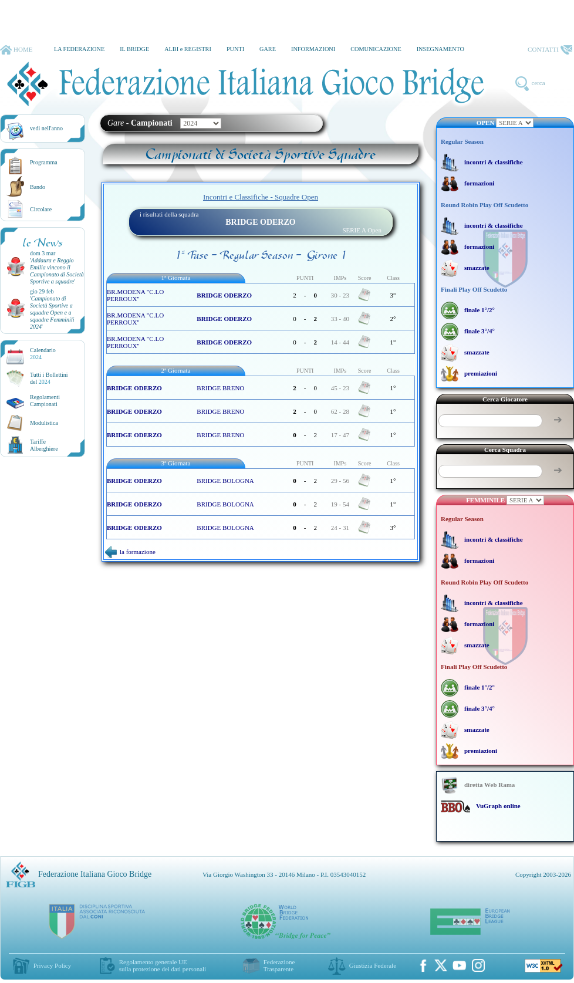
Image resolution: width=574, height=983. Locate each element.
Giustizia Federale (372, 965)
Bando (37, 187)
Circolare (41, 209)
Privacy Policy (52, 965)
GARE (267, 49)
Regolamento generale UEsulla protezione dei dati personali (162, 965)
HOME (16, 50)
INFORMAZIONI (313, 49)
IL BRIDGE (134, 49)
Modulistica (44, 423)
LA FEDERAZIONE (79, 49)
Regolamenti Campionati (45, 400)
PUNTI (235, 49)
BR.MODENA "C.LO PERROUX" (135, 295)
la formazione (130, 551)
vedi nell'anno (46, 128)
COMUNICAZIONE (375, 49)
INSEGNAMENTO (440, 49)
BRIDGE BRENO (220, 387)
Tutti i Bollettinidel (49, 378)
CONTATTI (550, 50)
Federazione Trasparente (279, 965)
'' (57, 271)
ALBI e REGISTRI (187, 49)
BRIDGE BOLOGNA (225, 480)
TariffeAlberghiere (44, 445)
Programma (44, 162)
